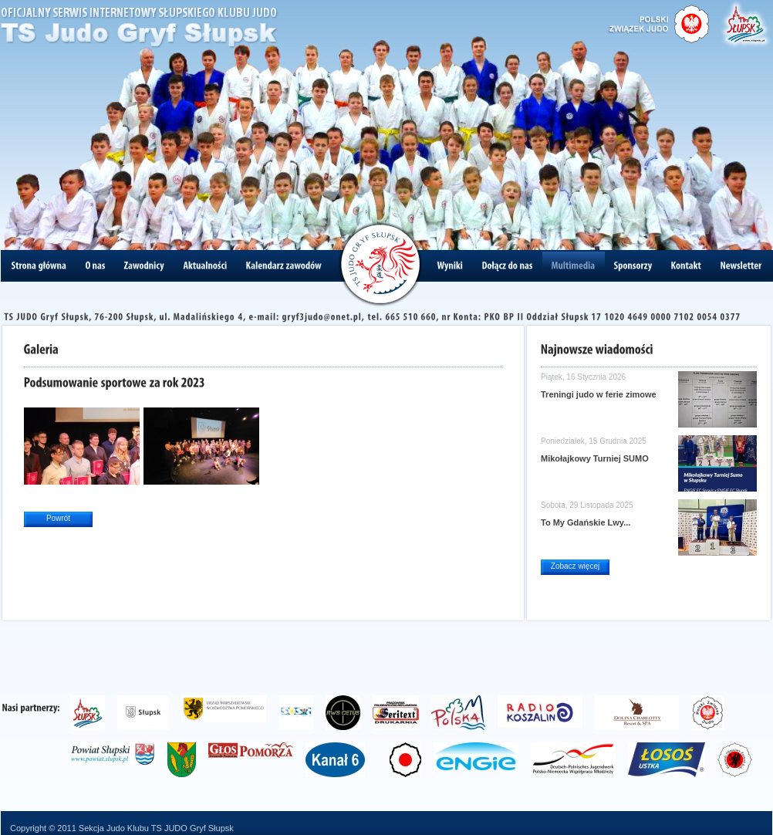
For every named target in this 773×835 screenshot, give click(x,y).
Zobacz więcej (575, 566)
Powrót (58, 518)
